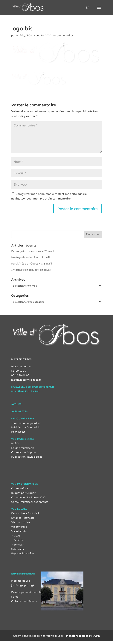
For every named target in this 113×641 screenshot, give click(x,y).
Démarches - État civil (25, 513)
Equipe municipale (22, 448)
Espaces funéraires (22, 553)
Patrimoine (18, 431)
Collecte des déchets (24, 601)
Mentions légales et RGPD (83, 635)
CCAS (17, 535)
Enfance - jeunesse (22, 517)
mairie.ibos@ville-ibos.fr (26, 379)
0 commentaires (63, 35)
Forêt (14, 596)
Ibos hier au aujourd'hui (26, 423)
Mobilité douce (20, 580)
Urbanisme (18, 549)
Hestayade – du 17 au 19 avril (30, 257)
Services (19, 544)
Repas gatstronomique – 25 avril (32, 251)
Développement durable (26, 592)
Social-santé (19, 531)
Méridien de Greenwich (25, 427)
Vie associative (20, 522)
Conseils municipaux (23, 452)
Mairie (15, 443)
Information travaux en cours (31, 269)
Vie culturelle (19, 526)
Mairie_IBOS (24, 35)
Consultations (19, 488)
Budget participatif (23, 493)
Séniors (18, 540)
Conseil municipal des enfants (29, 502)
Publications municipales (26, 456)
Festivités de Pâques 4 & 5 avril (31, 263)
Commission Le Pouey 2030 (28, 497)
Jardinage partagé (22, 585)
